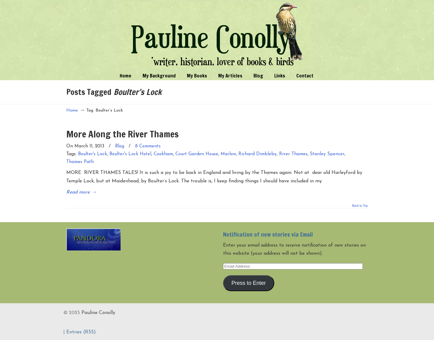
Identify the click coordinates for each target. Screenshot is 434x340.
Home (72, 110)
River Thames (293, 154)
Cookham (163, 154)
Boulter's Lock (92, 154)
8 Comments (148, 146)
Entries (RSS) (81, 332)
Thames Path (80, 162)
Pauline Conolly (217, 35)
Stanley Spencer (327, 154)
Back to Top (360, 205)
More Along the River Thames (122, 134)
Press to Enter (248, 283)
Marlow (228, 154)
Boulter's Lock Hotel (130, 154)
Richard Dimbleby (257, 154)
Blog (119, 146)
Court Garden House (196, 154)
